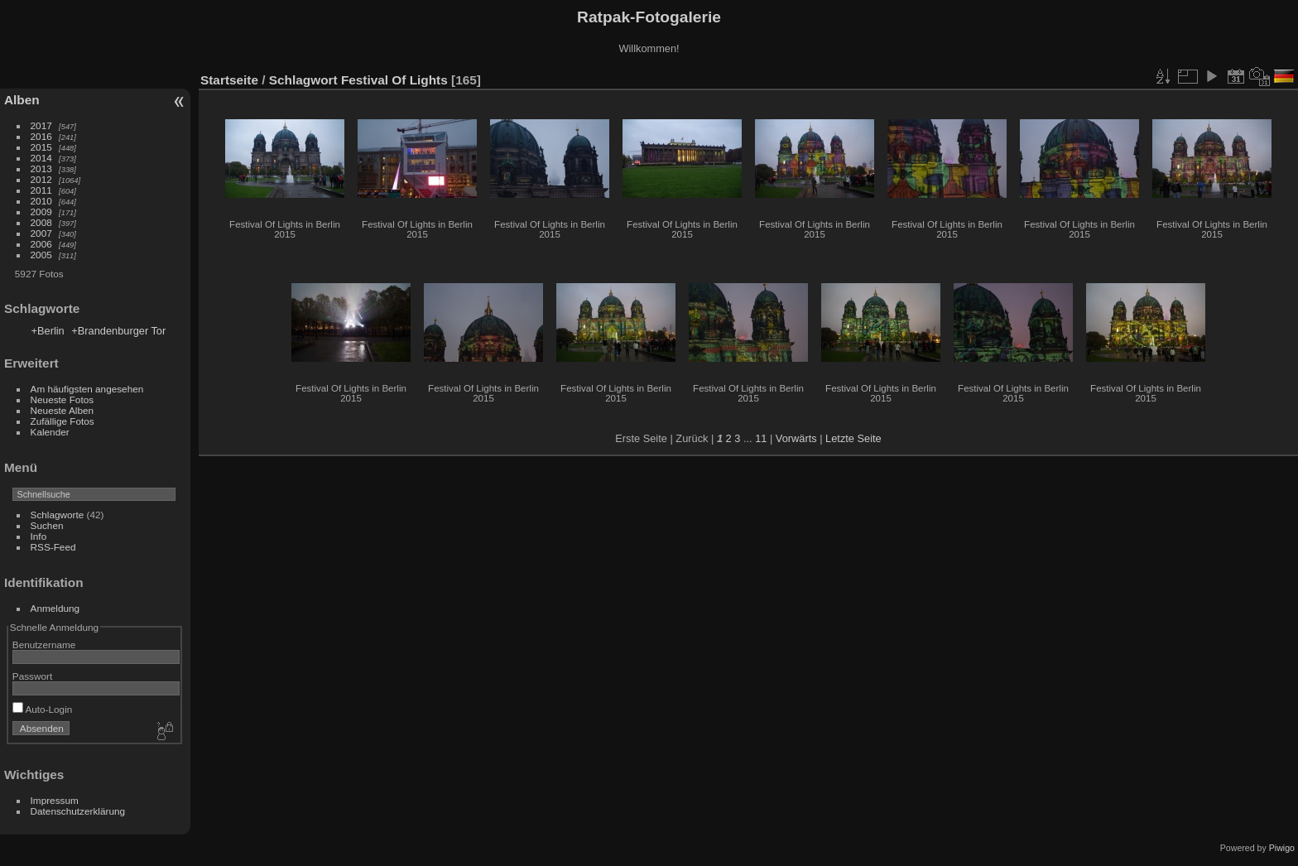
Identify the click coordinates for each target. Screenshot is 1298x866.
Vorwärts (796, 438)
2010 (41, 200)
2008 (41, 222)
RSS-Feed (53, 546)
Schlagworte (57, 514)
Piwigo (1282, 848)
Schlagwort (303, 80)
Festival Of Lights (394, 80)
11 (761, 438)
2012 (41, 179)
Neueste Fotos (62, 399)
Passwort (32, 676)
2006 (41, 243)
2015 (41, 147)
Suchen (47, 525)
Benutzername (44, 644)
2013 (41, 168)
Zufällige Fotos (62, 421)
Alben (22, 100)
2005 (41, 254)
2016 (41, 136)
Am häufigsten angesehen (87, 388)
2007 (41, 233)
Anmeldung (55, 608)
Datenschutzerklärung (78, 811)
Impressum (55, 800)
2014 (41, 157)
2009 (41, 211)
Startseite (229, 80)
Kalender (50, 431)
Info (39, 536)
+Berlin (48, 331)
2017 (41, 125)
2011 (41, 190)
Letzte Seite (853, 438)
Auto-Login (42, 709)
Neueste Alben (62, 410)
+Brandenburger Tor (118, 331)
